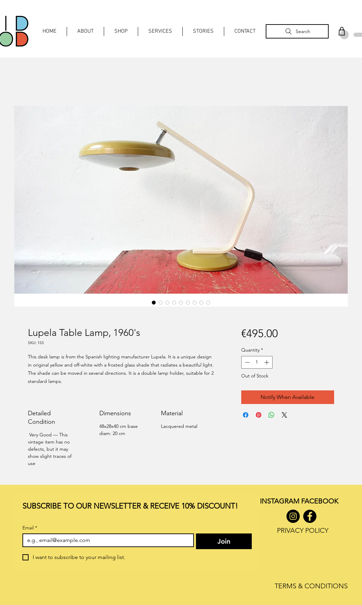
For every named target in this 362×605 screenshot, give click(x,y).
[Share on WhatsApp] (271, 415)
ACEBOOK (321, 501)
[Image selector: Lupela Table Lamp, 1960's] (153, 302)
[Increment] (267, 362)
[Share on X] (284, 415)
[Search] (297, 31)
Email (29, 528)
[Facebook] (309, 516)
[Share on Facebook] (246, 415)
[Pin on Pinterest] (258, 415)
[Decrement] (246, 362)
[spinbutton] (257, 362)
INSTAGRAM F (282, 501)
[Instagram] (293, 516)
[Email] (106, 540)
